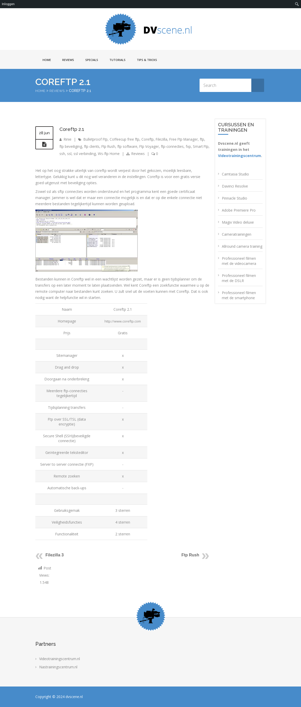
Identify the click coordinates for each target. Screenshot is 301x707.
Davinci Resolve (235, 186)
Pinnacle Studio (234, 198)
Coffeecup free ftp (126, 139)
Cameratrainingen (236, 234)
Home (47, 60)
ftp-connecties (176, 146)
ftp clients (92, 146)
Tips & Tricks (147, 60)
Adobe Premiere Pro (239, 210)
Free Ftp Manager (186, 139)
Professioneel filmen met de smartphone (239, 295)
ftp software (129, 146)
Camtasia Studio (235, 174)
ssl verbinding (92, 153)
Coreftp (149, 139)
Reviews (68, 60)
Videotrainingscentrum (239, 155)
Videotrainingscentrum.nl (59, 658)
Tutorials (117, 60)
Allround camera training (242, 246)
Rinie (68, 139)
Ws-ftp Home (116, 153)
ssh (69, 153)
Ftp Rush (109, 146)
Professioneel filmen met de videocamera (239, 261)
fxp (192, 146)
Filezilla (164, 139)
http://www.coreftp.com (122, 321)
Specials (91, 60)
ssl (77, 153)
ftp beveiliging (70, 146)
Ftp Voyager (152, 146)
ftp (205, 139)
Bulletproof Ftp (96, 139)
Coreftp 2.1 (72, 129)
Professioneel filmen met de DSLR (239, 278)
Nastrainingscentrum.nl (58, 666)
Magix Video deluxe (238, 222)
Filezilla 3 (55, 555)
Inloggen (8, 4)
